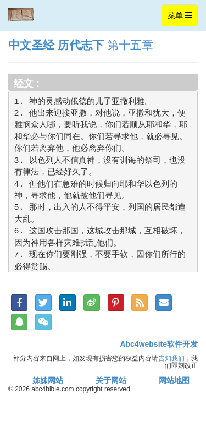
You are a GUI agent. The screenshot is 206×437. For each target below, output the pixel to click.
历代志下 (81, 45)
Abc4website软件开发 (159, 344)
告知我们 (171, 358)
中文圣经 (31, 45)
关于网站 (111, 380)
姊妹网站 (47, 380)
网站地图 (174, 380)
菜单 (182, 17)
